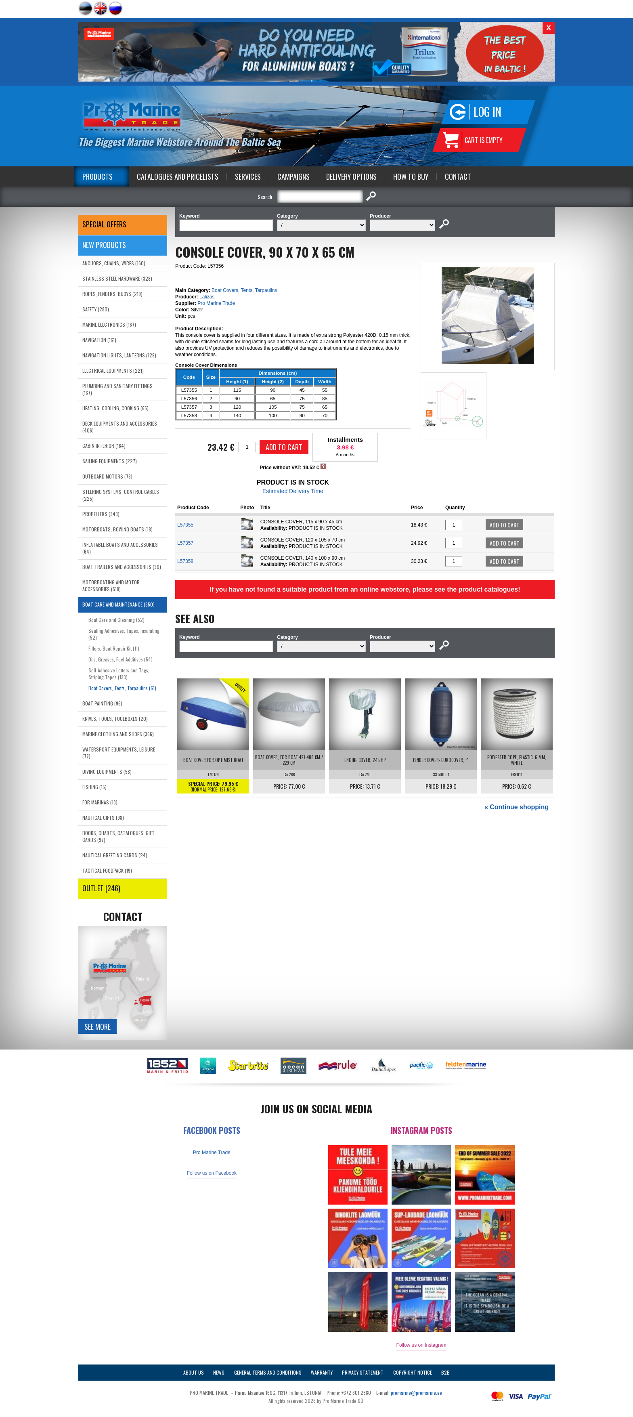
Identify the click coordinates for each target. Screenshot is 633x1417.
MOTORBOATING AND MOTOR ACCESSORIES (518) (111, 585)
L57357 (185, 543)
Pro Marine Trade (216, 303)
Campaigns (293, 176)
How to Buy (410, 176)
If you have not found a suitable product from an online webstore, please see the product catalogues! (365, 589)
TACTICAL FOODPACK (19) (107, 870)
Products (97, 176)
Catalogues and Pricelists (177, 176)
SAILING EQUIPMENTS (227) (109, 461)
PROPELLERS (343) (100, 513)
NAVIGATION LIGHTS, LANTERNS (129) (119, 355)
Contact (458, 176)
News (218, 1372)
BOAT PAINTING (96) (102, 703)
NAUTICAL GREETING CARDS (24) (114, 855)
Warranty (322, 1372)
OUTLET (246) (101, 888)
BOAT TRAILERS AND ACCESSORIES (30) (121, 566)
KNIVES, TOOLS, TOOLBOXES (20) (115, 718)
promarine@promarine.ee (416, 1392)
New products (104, 244)
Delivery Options (351, 176)
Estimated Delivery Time (292, 491)
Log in (487, 111)
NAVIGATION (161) (99, 339)
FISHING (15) (94, 786)
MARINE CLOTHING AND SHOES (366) (118, 734)
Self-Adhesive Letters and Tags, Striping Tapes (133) (118, 673)
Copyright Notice (412, 1372)
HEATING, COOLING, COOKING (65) (115, 408)
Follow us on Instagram (421, 1345)
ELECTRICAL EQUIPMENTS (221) (113, 370)
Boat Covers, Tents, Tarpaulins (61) (122, 687)
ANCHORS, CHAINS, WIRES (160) (113, 263)
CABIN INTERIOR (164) (104, 445)
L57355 (185, 525)
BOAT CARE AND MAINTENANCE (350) (118, 604)
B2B (445, 1372)
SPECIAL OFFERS (104, 224)
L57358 (185, 561)
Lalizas (206, 297)
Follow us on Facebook (212, 1173)
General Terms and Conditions (268, 1372)
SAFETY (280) (95, 309)
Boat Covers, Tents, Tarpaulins (244, 290)
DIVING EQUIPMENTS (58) (107, 771)
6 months (345, 454)
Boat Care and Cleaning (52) (116, 619)
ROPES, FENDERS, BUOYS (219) (112, 293)
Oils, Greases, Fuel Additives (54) (120, 659)
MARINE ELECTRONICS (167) (109, 324)
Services (248, 176)
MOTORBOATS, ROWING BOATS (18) (117, 529)
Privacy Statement (363, 1372)
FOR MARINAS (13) (99, 802)
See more (97, 1026)
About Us (193, 1372)
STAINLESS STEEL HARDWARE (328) (117, 278)
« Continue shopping (516, 807)
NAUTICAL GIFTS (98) (103, 817)
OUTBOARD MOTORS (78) (107, 476)
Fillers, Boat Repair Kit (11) (113, 648)
